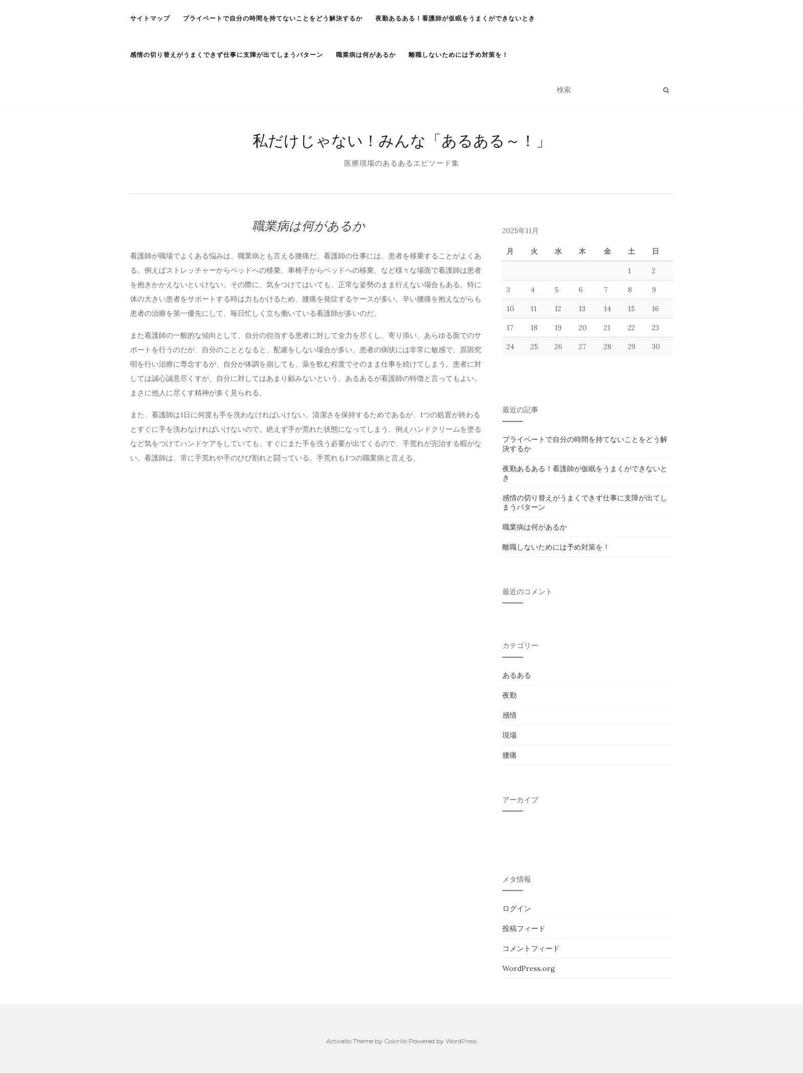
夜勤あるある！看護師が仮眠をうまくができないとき (455, 18)
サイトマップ (150, 18)
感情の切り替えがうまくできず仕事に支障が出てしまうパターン (226, 54)
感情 (509, 715)
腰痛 (509, 755)
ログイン (516, 908)
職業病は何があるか (366, 54)
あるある (516, 675)
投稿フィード (523, 928)
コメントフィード (531, 948)
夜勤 (509, 695)
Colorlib (395, 1041)
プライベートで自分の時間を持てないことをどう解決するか (273, 18)
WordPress (461, 1041)
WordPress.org (528, 968)
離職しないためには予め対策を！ (459, 54)
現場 (509, 735)
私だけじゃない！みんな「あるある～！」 (401, 140)
